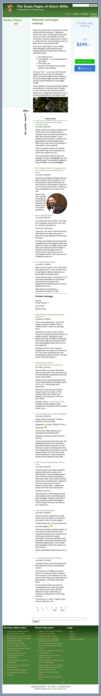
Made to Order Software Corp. (57, 689)
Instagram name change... (48, 636)
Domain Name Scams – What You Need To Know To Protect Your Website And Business (51, 667)
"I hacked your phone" (56, 401)
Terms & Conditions (76, 639)
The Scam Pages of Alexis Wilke (42, 6)
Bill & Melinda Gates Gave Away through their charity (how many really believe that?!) (50, 170)
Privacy (72, 636)
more (63, 682)
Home (68, 14)
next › (55, 610)
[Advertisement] (16, 67)
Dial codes (93, 16)
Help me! (72, 634)
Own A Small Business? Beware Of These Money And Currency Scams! (51, 645)
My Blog (84, 14)
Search (76, 14)
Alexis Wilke (51, 686)
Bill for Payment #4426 (43, 215)
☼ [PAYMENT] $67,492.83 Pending (48, 558)
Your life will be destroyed (45, 510)
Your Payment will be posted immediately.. (51, 414)
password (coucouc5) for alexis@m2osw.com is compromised (16, 655)
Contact (94, 14)
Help (71, 631)
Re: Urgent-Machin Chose (45, 262)
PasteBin (41, 384)
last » (63, 610)
